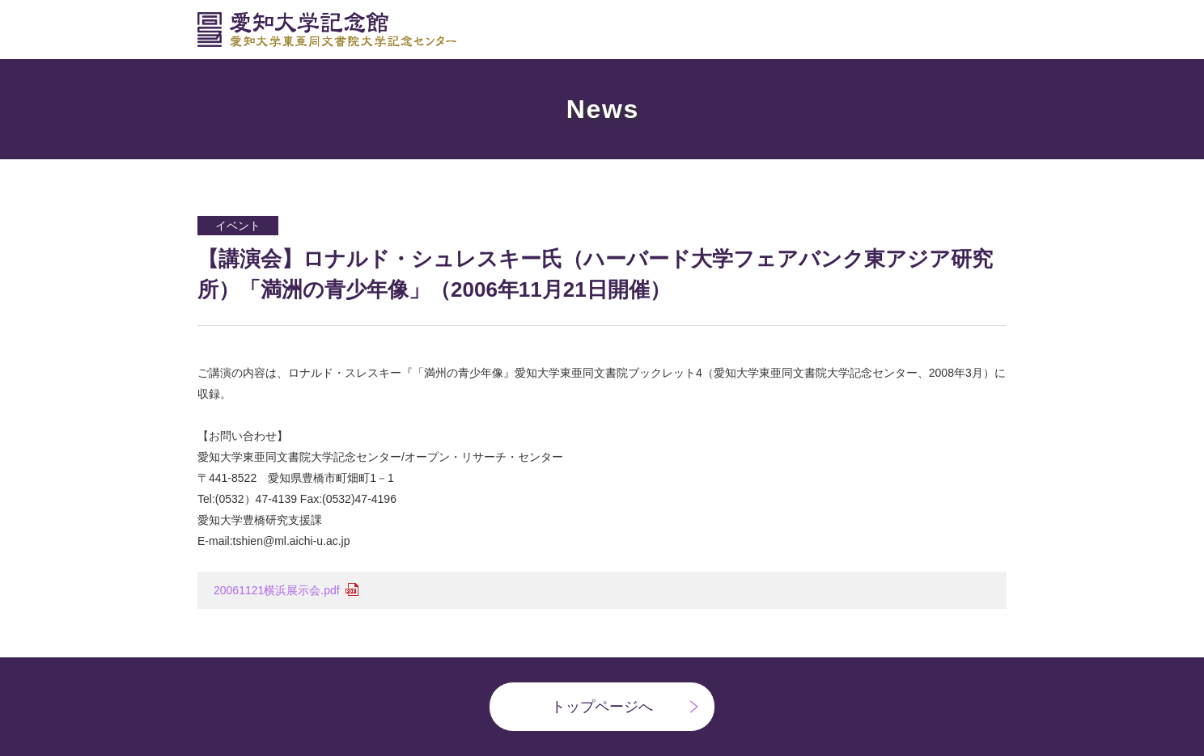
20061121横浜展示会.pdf (277, 590)
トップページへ (602, 707)
